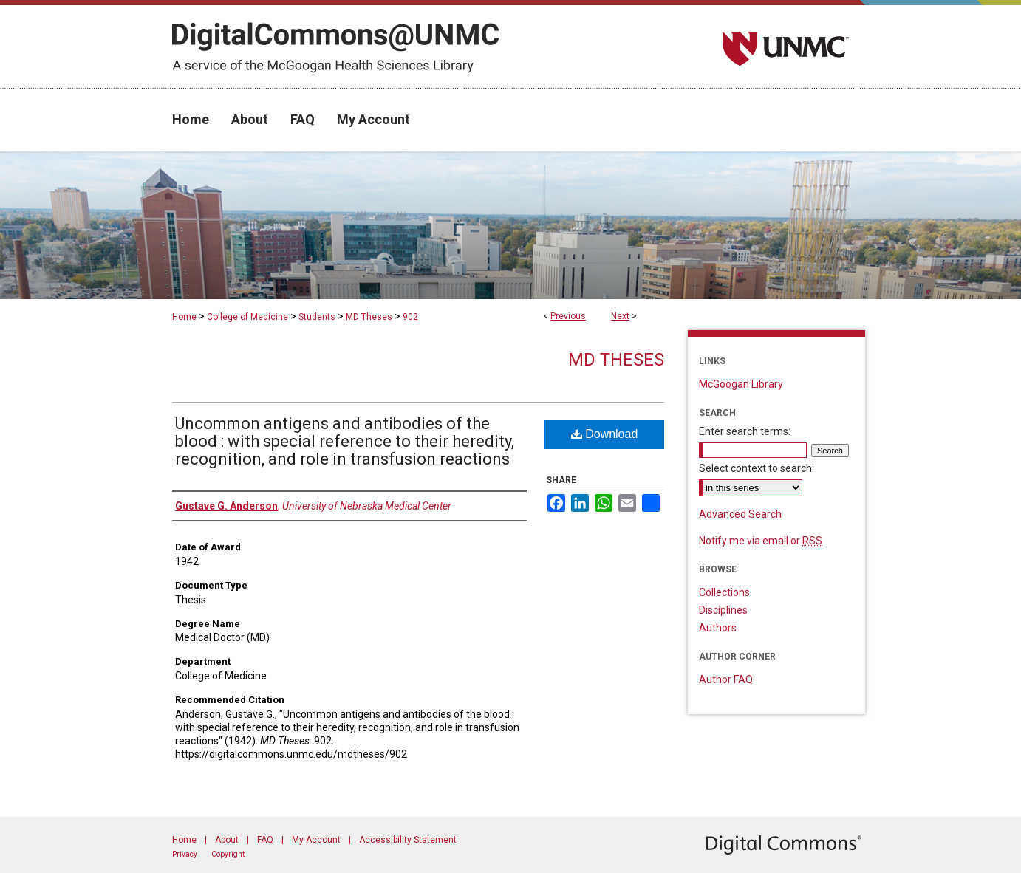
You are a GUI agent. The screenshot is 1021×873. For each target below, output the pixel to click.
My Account (316, 840)
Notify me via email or (760, 541)
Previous (568, 316)
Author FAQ (726, 679)
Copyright (228, 854)
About (227, 840)
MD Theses (369, 317)
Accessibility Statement (408, 840)
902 (410, 317)
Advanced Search (740, 514)
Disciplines (723, 610)
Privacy (184, 854)
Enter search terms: (744, 431)
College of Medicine (247, 317)
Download (604, 434)
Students (316, 317)
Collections (724, 592)
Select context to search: (756, 468)
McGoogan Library (741, 384)
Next (620, 316)
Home (184, 317)
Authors (718, 628)
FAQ (265, 840)
